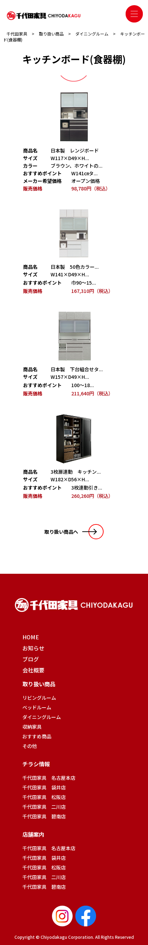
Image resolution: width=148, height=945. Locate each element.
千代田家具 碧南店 (44, 816)
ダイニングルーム (41, 716)
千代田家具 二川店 (44, 806)
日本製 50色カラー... (75, 266)
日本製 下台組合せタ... (77, 369)
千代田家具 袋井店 (44, 787)
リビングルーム (39, 697)
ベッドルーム (36, 707)
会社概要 (33, 670)
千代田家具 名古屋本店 (48, 777)
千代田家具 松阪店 (44, 797)
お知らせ (33, 648)
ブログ (30, 659)
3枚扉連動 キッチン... (76, 471)
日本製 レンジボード (75, 150)
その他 (29, 745)
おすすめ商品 (36, 736)
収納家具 (32, 726)
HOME (30, 637)
